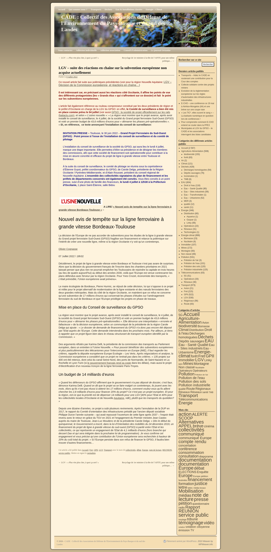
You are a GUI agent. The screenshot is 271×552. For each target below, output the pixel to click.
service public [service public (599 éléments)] (194, 515)
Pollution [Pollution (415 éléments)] (186, 374)
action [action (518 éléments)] (185, 414)
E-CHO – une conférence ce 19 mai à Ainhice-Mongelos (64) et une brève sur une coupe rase (197, 106)
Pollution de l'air (191, 260)
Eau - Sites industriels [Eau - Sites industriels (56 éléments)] (196, 346)
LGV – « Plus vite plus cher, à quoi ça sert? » (79, 58)
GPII (96, 450)
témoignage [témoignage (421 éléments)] (191, 522)
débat (139, 450)
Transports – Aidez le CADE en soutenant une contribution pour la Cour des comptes (197, 78)
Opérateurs (189, 226)
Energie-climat (188, 235)
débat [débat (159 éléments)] (199, 468)
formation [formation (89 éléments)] (186, 484)
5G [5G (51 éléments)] (181, 315)
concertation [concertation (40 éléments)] (187, 445)
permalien (91, 453)
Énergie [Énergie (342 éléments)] (186, 403)
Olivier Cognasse (68, 249)
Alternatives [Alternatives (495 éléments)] (191, 422)
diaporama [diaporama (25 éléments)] (206, 456)
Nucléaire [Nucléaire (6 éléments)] (199, 367)
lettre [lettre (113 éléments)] (183, 487)
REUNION (167, 450)
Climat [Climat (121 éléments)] (184, 330)
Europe (145, 450)
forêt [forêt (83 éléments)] (194, 356)
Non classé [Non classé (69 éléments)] (187, 367)
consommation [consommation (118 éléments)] (191, 452)
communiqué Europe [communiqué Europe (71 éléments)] (195, 438)
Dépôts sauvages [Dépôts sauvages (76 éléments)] (191, 341)
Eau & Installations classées (129, 9)
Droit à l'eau (189, 185)
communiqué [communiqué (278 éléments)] (191, 433)
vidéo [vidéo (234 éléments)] (209, 522)
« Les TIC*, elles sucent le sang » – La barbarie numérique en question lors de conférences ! (197, 116)
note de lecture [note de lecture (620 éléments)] (194, 497)
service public (64, 453)
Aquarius (191, 216)
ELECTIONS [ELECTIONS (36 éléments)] (187, 472)
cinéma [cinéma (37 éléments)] (209, 426)
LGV (101, 450)
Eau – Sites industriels (194, 191)
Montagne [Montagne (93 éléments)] (201, 364)
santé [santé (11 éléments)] (205, 392)
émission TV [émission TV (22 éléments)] (186, 530)
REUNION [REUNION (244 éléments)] (189, 511)
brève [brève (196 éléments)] (198, 426)
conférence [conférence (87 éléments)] (188, 449)
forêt (186, 157)
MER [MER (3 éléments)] (181, 364)
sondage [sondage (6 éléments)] (182, 519)
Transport (108, 450)
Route (186, 304)
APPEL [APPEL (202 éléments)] (185, 426)
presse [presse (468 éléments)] (201, 499)
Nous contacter (65, 50)
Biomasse (188, 238)
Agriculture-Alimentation (192, 151)
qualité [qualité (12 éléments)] (182, 389)
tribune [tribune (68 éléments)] (192, 519)
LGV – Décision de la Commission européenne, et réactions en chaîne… (115, 84)
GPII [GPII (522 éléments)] (210, 356)
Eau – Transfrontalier (193, 195)
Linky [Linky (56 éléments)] (208, 360)
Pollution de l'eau (192, 263)
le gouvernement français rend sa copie (109, 363)
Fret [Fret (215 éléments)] (201, 356)
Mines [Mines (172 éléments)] (188, 363)
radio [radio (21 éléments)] (182, 507)
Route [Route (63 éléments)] (190, 388)
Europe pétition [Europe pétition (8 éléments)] (200, 476)
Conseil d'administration (136, 50)
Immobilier (186, 244)
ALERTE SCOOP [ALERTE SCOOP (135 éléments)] (193, 416)
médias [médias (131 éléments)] (185, 495)
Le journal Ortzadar (161, 50)
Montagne (185, 251)
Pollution (185, 257)
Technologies (190, 232)
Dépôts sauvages (192, 173)
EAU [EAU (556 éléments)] (209, 340)
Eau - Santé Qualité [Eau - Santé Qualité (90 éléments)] (193, 345)
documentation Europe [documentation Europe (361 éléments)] (194, 466)
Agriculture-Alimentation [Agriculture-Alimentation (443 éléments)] (190, 320)
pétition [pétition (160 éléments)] (185, 503)
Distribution (189, 213)
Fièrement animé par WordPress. (182, 541)
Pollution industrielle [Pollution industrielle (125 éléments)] (194, 385)
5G (185, 276)
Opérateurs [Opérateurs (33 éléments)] (200, 370)
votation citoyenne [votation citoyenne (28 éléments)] (198, 526)
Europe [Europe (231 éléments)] (186, 475)
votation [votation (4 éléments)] (182, 527)
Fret (91, 450)
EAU (183, 182)
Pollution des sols (192, 266)
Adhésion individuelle (86, 50)
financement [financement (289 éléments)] (200, 479)
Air (182, 160)
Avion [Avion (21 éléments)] (205, 322)
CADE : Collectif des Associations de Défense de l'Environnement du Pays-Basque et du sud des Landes (114, 23)
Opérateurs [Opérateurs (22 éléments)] (185, 370)
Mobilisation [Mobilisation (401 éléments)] (191, 491)
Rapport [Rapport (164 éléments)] (192, 507)
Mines (184, 248)
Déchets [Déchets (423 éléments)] (205, 337)
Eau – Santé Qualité (193, 188)
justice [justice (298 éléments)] (201, 483)
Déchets (108, 9)
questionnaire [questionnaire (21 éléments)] (200, 503)
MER (186, 201)
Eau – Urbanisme (192, 198)
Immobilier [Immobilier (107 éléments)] (187, 360)
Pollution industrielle (193, 269)
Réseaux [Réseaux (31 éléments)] (196, 392)
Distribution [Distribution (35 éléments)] (196, 330)
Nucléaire (188, 241)
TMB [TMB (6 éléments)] (211, 392)
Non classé (186, 254)
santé (186, 207)
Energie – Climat (154, 9)
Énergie (184, 210)
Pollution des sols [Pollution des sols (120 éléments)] (192, 381)
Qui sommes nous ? (78, 9)
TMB (186, 179)
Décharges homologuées (195, 170)
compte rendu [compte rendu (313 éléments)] (192, 441)
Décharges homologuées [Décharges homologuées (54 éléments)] (192, 335)
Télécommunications (190, 272)
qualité (187, 204)
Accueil (61, 9)
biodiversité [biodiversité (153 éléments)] (188, 326)
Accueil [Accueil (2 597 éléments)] (191, 314)
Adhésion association (110, 50)
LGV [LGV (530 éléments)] (199, 359)
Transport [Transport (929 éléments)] (188, 395)
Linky (189, 223)
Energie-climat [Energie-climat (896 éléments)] (195, 353)
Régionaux (189, 301)
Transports (96, 9)
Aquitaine (119, 398)
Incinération (189, 176)
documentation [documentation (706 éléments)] (195, 460)
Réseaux (188, 229)
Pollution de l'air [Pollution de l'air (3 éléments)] (201, 375)
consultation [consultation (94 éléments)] (189, 456)
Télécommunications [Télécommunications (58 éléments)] (193, 399)
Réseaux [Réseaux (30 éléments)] (184, 392)
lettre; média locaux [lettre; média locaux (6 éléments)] (197, 488)
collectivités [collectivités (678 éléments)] (191, 430)
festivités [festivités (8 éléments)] (183, 480)
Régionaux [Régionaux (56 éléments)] (203, 388)
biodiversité (189, 154)
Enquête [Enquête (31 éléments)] (202, 472)
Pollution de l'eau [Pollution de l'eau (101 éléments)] (192, 378)
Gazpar (190, 220)
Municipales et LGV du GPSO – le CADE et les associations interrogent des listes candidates (197, 131)
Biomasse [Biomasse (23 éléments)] (204, 326)
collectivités (131, 450)
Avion (186, 288)
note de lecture (155, 450)
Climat (184, 163)
